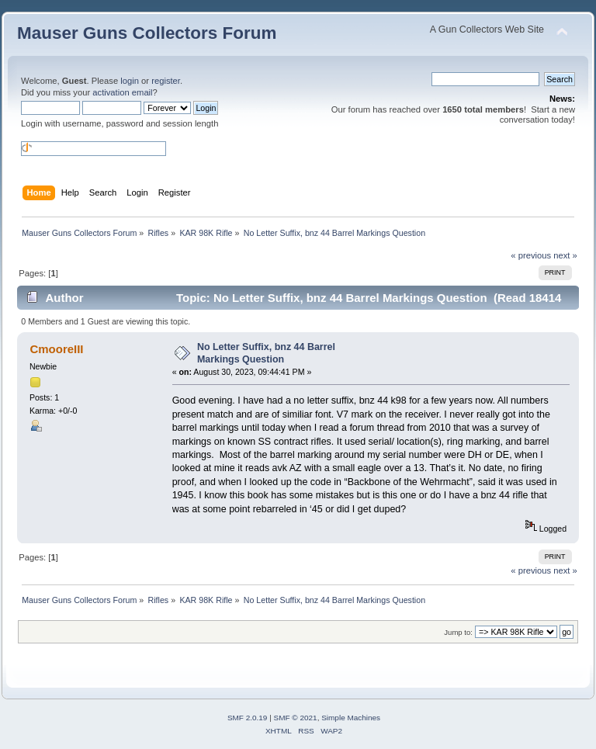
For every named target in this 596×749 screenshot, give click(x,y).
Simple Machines (350, 717)
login (129, 80)
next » (565, 255)
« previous (531, 255)
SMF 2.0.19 (247, 717)
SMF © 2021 (295, 717)
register (165, 80)
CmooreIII (56, 348)
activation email (122, 92)
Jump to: (458, 632)
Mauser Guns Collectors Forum (146, 33)
